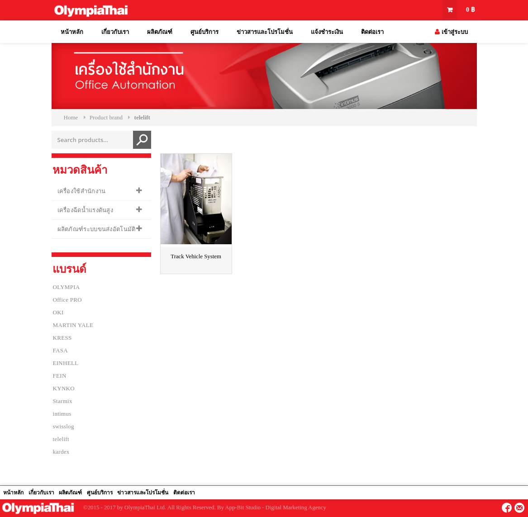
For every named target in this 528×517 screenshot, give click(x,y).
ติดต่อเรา (372, 31)
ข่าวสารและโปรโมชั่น (265, 31)
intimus (62, 413)
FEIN (60, 375)
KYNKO (64, 388)
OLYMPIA (66, 287)
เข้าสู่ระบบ (451, 31)
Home (71, 117)
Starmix (62, 401)
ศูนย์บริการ (204, 31)
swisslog (63, 426)
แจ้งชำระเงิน (327, 31)
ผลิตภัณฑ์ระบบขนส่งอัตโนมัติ (96, 229)
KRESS (62, 337)
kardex (61, 451)
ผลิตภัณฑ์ (159, 31)
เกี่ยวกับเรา (115, 31)
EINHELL (66, 363)
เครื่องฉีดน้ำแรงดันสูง (85, 210)
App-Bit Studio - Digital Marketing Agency (275, 507)
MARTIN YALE (73, 325)
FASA (60, 350)
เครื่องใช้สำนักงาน (81, 191)
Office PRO (67, 299)
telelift (61, 439)
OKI (58, 312)
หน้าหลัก (72, 31)
